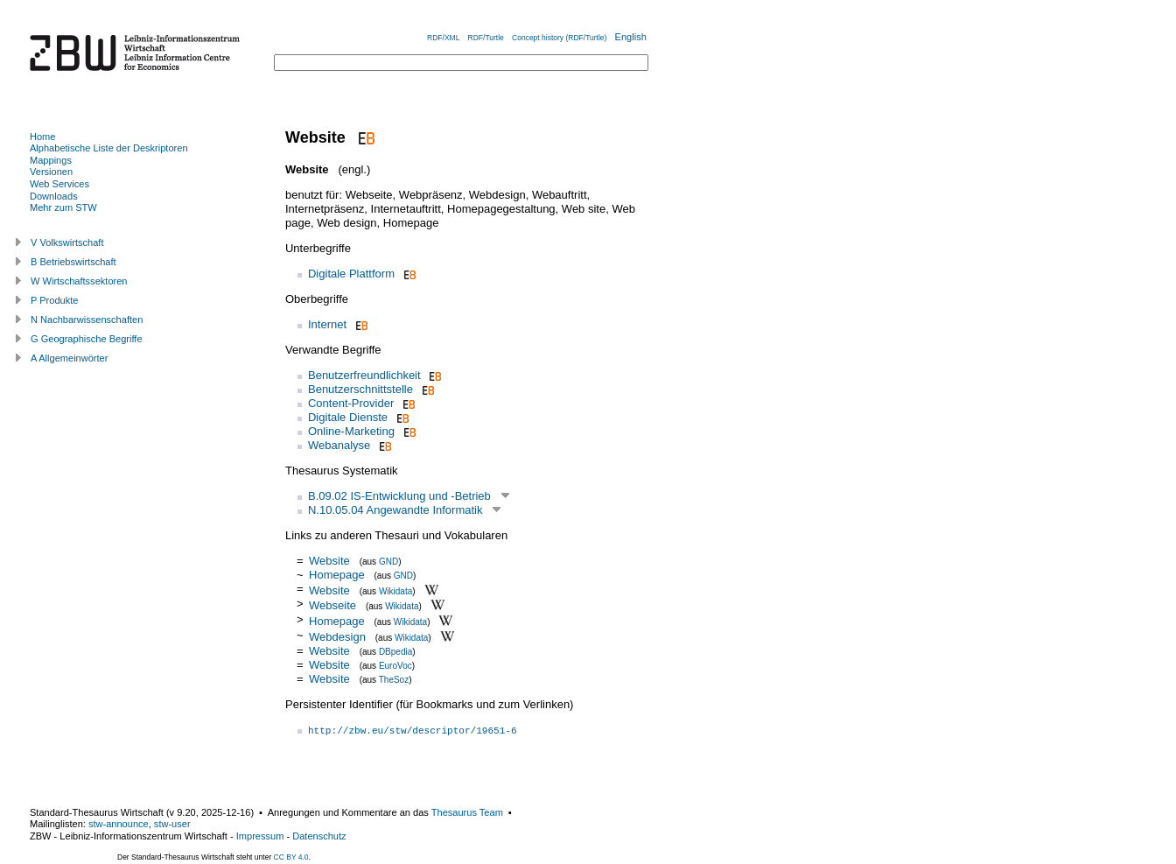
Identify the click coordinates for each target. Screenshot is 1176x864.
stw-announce (118, 823)
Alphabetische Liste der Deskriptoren (109, 148)
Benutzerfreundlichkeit (364, 375)
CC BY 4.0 (291, 857)
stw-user (172, 823)
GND (388, 561)
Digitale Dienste (348, 417)
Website (329, 560)
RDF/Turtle (486, 37)
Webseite (332, 605)
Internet (327, 324)
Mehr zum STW (63, 207)
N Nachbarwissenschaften (87, 319)
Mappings (51, 160)
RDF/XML (443, 37)
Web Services (59, 184)
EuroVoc (395, 666)
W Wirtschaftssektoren (79, 281)
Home (42, 136)
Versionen (51, 171)
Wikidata (395, 590)
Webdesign (337, 636)
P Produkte (54, 300)
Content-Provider (351, 403)
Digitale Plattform (351, 273)
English (631, 37)
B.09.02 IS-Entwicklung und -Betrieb (399, 495)
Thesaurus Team (467, 812)
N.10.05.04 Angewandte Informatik (395, 509)
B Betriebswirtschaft (73, 261)
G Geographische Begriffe (87, 339)
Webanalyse (339, 445)
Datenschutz (319, 836)
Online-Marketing (351, 431)
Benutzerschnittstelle (360, 389)
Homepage (337, 574)
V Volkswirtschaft (67, 242)
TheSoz (394, 680)
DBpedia (395, 652)
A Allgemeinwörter (69, 358)
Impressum (260, 836)
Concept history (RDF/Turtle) (559, 37)
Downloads (54, 196)
